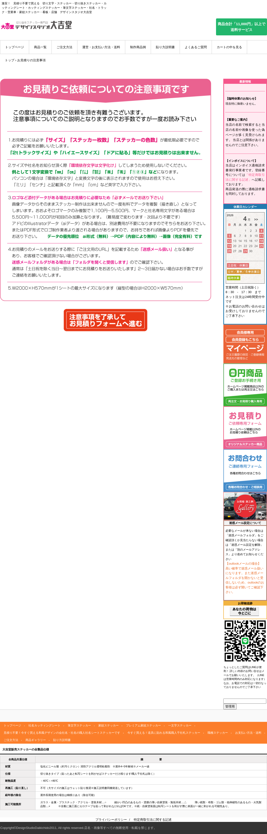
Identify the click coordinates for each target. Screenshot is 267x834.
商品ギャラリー (35, 740)
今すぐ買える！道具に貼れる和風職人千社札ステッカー (163, 732)
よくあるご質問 (196, 47)
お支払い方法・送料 (248, 732)
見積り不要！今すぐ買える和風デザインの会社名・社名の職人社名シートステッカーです (62, 732)
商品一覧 (40, 47)
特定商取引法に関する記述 (153, 819)
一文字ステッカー (180, 725)
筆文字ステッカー (79, 725)
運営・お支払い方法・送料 (101, 47)
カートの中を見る (229, 47)
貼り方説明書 (165, 47)
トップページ (14, 47)
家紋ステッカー (108, 725)
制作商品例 (138, 47)
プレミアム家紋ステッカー (143, 725)
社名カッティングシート (44, 725)
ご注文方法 (64, 47)
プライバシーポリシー (111, 819)
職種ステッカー (218, 732)
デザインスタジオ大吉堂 (36, 25)
